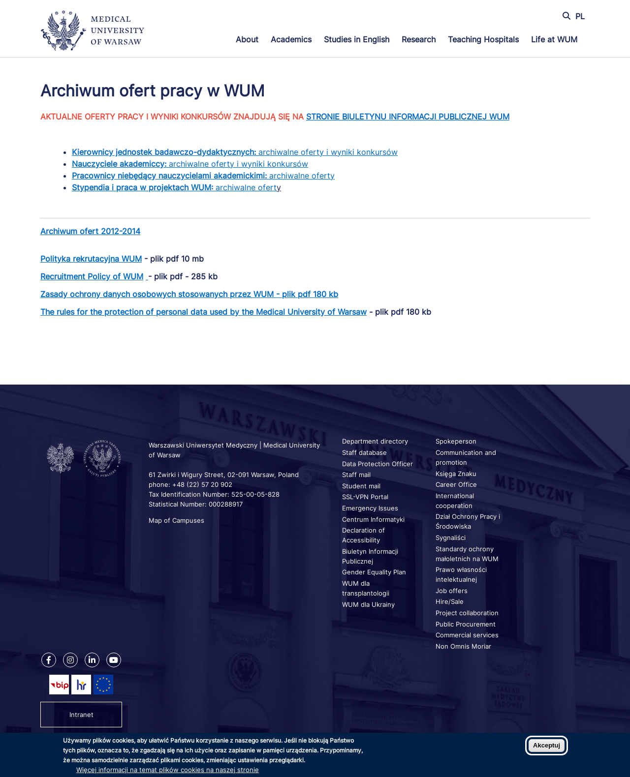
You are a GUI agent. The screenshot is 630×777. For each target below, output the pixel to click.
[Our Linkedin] (92, 660)
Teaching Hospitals (483, 39)
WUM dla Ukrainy (368, 604)
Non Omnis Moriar (463, 646)
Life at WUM (554, 39)
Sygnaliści (451, 537)
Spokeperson (456, 441)
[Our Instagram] (70, 660)
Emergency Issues (370, 508)
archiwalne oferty (203, 175)
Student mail (361, 486)
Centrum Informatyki (373, 519)
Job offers (452, 591)
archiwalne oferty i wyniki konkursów (328, 152)
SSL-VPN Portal (365, 497)
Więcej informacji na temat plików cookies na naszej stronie (167, 770)
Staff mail (356, 474)
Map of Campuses (176, 520)
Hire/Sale (450, 601)
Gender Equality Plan (374, 572)
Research (419, 39)
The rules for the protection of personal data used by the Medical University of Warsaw (203, 312)
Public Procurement (466, 624)
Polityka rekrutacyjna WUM (91, 259)
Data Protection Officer (377, 464)
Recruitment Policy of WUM (91, 276)
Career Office (456, 484)
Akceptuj (546, 745)
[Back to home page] (97, 31)
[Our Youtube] (113, 660)
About (247, 39)
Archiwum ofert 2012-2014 (90, 231)
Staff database (364, 452)
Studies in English (356, 39)
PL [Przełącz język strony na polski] (580, 16)
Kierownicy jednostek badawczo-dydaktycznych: (165, 152)
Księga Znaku (456, 474)
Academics (291, 39)
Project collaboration (467, 613)
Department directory (375, 441)
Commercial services (467, 635)
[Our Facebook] (48, 660)
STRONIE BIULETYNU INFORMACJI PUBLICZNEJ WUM (407, 116)
